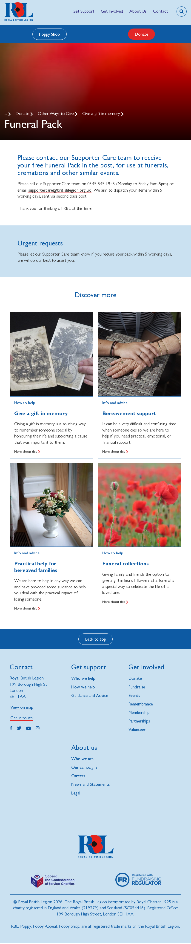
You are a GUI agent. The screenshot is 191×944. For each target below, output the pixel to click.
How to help (24, 402)
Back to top (95, 639)
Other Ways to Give (56, 113)
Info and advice (27, 553)
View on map (21, 707)
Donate (141, 34)
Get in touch (21, 717)
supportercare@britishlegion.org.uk (59, 190)
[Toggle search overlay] (182, 11)
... (6, 113)
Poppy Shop (49, 34)
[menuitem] (83, 11)
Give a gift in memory (101, 113)
